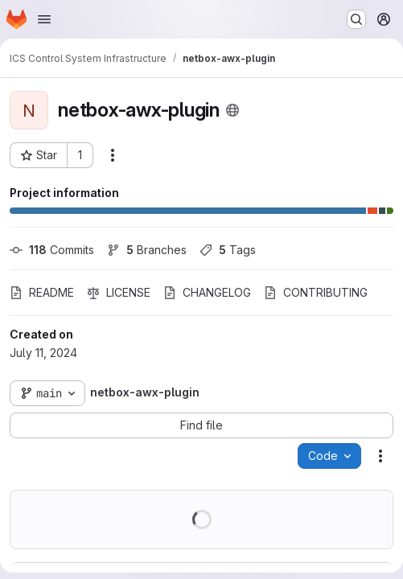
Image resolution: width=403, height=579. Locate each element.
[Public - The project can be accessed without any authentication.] (232, 110)
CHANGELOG (207, 292)
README (42, 292)
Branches (147, 250)
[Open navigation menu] (44, 19)
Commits (52, 250)
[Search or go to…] (356, 19)
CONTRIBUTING (316, 292)
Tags (227, 250)
